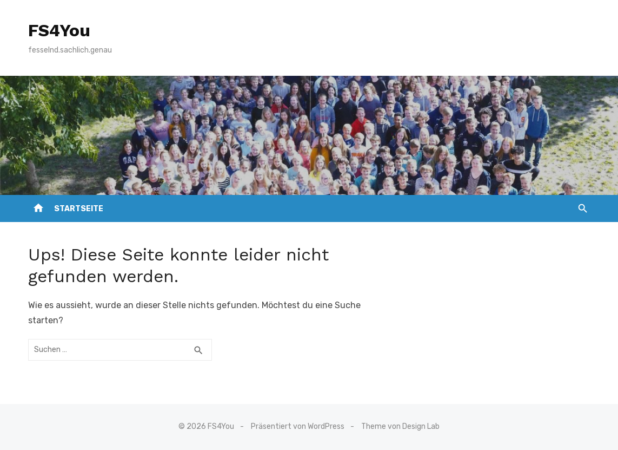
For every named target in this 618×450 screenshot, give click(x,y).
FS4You (59, 30)
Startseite (78, 208)
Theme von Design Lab (400, 426)
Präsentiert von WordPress (297, 426)
